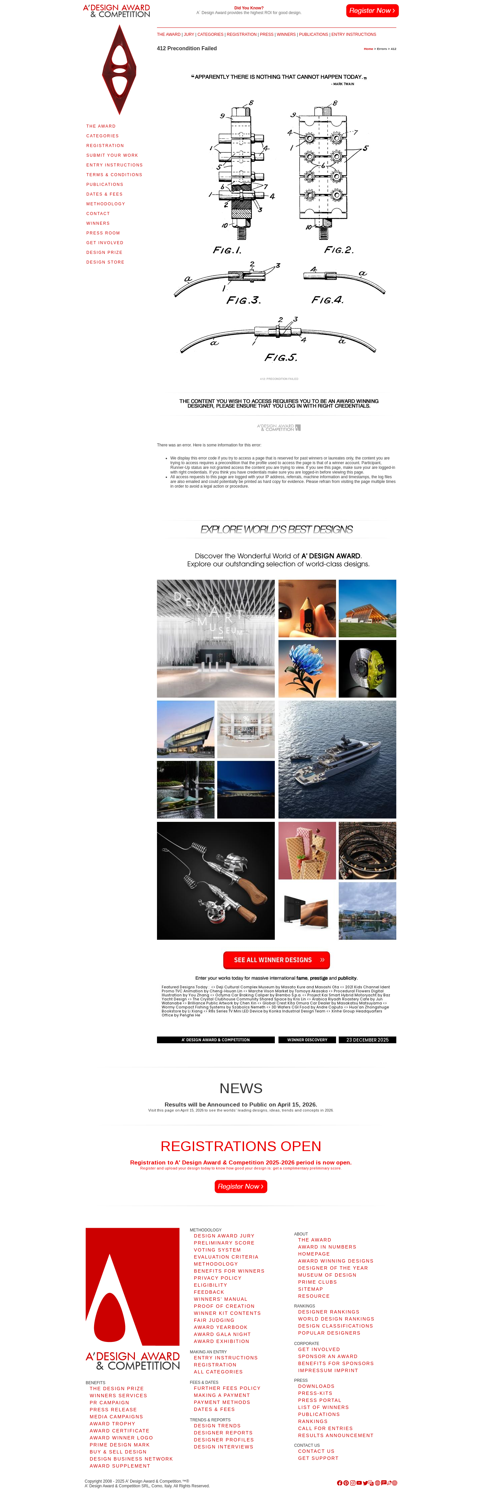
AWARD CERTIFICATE (120, 1430)
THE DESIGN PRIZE (117, 1388)
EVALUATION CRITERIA (226, 1257)
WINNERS (98, 223)
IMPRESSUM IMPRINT (328, 1370)
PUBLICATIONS (105, 184)
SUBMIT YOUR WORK (112, 155)
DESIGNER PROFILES (224, 1439)
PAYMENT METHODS (222, 1402)
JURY (189, 34)
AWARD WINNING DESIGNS (336, 1261)
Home (368, 49)
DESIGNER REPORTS (223, 1432)
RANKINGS (313, 1421)
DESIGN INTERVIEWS (223, 1446)
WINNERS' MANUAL (221, 1299)
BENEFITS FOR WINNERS (229, 1271)
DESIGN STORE (105, 262)
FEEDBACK (209, 1292)
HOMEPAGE (314, 1254)
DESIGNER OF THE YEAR (333, 1268)
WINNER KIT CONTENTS (227, 1313)
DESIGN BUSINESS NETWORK (131, 1459)
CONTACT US (316, 1451)
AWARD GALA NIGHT (222, 1334)
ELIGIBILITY (211, 1285)
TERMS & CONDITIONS (114, 174)
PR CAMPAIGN (110, 1402)
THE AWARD (101, 126)
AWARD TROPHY (113, 1423)
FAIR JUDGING (214, 1320)
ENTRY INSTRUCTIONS (114, 165)
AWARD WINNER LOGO (121, 1437)
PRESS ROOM (103, 233)
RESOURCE (314, 1296)
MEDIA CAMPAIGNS (116, 1416)
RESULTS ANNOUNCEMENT (336, 1435)
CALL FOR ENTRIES (325, 1428)
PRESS (266, 34)
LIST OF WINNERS (323, 1407)
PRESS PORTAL (320, 1400)
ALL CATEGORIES (218, 1371)
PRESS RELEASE (113, 1409)
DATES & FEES (104, 194)
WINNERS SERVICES (119, 1395)
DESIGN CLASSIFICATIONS (336, 1326)
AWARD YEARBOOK (221, 1327)
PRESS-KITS (315, 1393)
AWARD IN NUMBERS (327, 1247)
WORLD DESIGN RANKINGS (336, 1319)
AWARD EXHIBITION (221, 1341)
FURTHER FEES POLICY (227, 1388)
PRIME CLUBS (317, 1282)
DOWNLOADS (316, 1386)
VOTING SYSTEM (217, 1250)
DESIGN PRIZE (104, 252)
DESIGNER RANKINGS (329, 1312)
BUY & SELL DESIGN (118, 1451)
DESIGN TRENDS (217, 1425)
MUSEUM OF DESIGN (327, 1275)
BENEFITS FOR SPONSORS (336, 1363)
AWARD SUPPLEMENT (120, 1466)
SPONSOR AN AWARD (328, 1356)
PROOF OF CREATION (224, 1306)
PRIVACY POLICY (218, 1278)
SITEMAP (310, 1289)
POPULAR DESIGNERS (329, 1333)
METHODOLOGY (106, 204)
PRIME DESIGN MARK (120, 1444)
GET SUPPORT (318, 1458)
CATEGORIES (102, 136)
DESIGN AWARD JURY (224, 1235)
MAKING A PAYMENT (222, 1395)
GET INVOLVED (105, 242)
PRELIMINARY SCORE (224, 1243)
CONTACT (98, 213)
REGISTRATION (105, 145)
